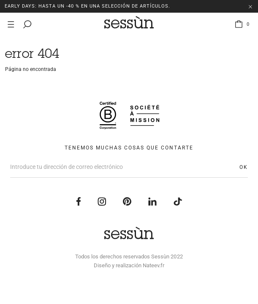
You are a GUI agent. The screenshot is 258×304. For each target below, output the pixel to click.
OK (243, 167)
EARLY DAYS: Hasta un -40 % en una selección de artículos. (87, 6)
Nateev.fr (153, 265)
